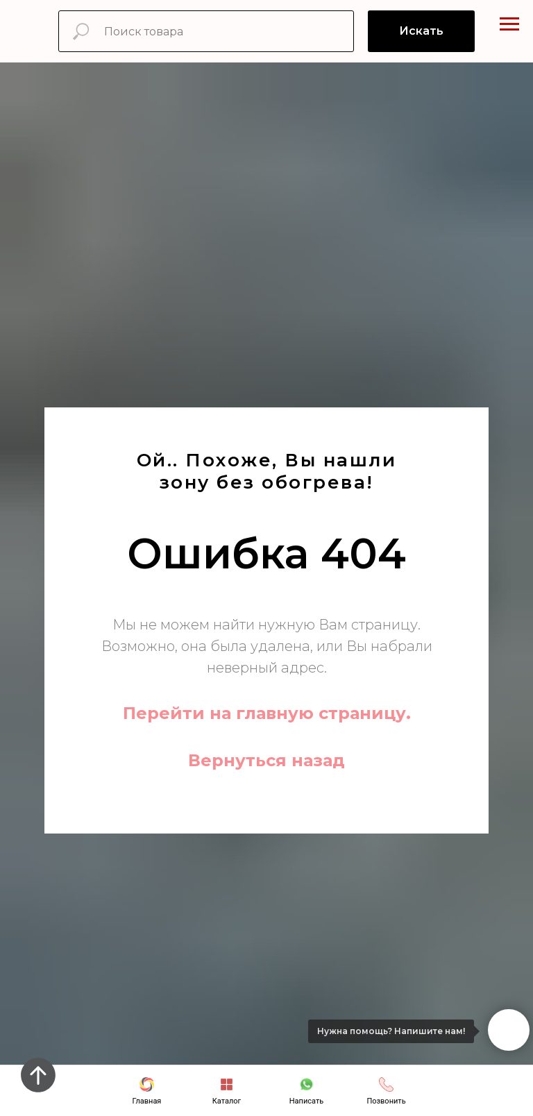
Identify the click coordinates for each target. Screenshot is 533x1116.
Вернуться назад (266, 760)
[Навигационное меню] (509, 24)
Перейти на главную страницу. (267, 713)
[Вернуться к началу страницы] (38, 1075)
